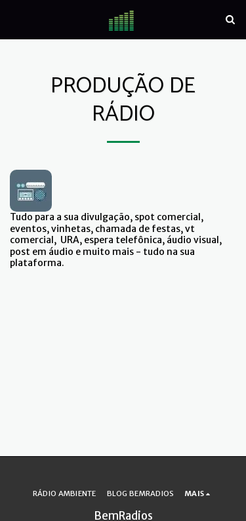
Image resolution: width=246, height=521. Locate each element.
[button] (14, 18)
